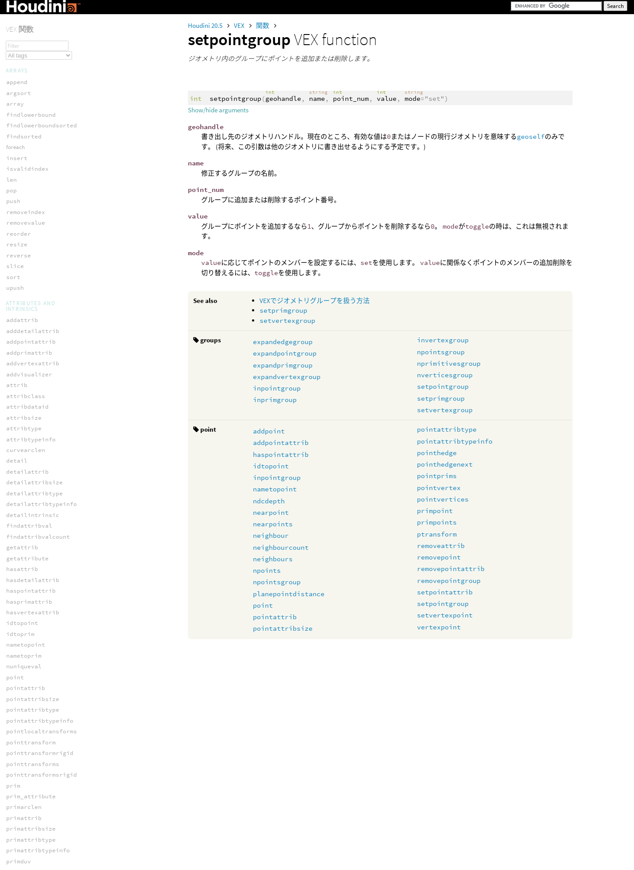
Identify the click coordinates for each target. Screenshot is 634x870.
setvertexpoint (445, 615)
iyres (15, 716)
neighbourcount (281, 547)
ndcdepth (269, 501)
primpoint (435, 510)
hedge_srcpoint (31, 316)
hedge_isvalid (29, 208)
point (263, 605)
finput (16, 543)
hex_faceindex (29, 419)
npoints (267, 570)
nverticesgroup (445, 375)
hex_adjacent (27, 408)
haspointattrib (281, 454)
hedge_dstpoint (31, 154)
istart (16, 684)
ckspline (20, 851)
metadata (20, 748)
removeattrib (441, 545)
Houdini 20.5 (206, 25)
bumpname (20, 478)
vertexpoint (439, 627)
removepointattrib (451, 568)
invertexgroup (443, 340)
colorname (22, 510)
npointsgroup (441, 352)
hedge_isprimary (32, 197)
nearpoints (273, 524)
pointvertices (443, 499)
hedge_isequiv (29, 187)
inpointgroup (277, 388)
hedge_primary (29, 306)
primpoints (437, 522)
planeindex (24, 781)
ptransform (437, 534)
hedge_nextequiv (32, 230)
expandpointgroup (285, 353)
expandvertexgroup (287, 376)
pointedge (22, 338)
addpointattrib (281, 442)
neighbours (273, 559)
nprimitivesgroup (449, 363)
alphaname (22, 456)
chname (16, 489)
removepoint (439, 557)
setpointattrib (445, 592)
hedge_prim (24, 295)
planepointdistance (289, 594)
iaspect (18, 575)
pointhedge (437, 452)
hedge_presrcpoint (36, 262)
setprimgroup (283, 310)
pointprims (437, 475)
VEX (240, 25)
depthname (22, 521)
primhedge (22, 371)
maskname (20, 738)
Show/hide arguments (218, 110)
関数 (263, 25)
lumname (18, 727)
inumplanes (24, 629)
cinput (16, 500)
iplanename (24, 651)
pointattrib (275, 617)
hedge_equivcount (34, 176)
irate (15, 673)
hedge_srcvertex (32, 327)
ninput (16, 759)
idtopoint (271, 466)
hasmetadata (25, 554)
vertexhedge (25, 381)
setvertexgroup (287, 320)
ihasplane (22, 619)
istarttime (24, 694)
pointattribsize (283, 628)
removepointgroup (449, 580)
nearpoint (271, 512)
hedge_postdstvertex (39, 252)
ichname (18, 586)
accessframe (25, 445)
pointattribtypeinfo (455, 441)
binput (16, 467)
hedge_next (24, 219)
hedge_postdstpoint (38, 241)
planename (22, 792)
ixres (15, 705)
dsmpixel (20, 532)
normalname (24, 770)
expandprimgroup (283, 365)
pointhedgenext (445, 464)
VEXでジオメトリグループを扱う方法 (315, 300)
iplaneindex (25, 640)
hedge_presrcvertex (38, 273)
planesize (22, 803)
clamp (15, 862)
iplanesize (24, 662)
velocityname (27, 824)
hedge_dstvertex (32, 165)
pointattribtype (447, 429)
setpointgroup (443, 386)
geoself (531, 136)
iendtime (20, 608)
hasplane (20, 564)
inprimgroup (275, 399)
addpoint (269, 431)
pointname (22, 813)
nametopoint (275, 489)
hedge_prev (24, 284)
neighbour (271, 535)
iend (13, 597)
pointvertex (439, 487)
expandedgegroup (283, 341)
